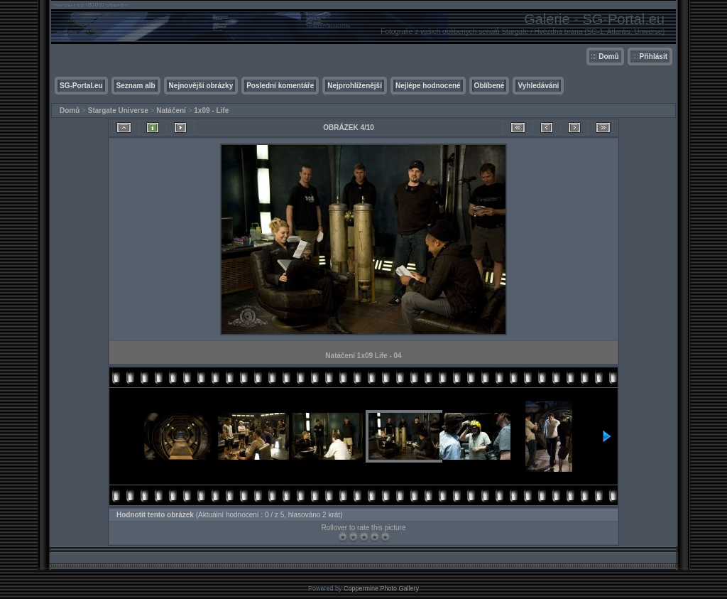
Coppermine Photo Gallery (381, 588)
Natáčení (171, 110)
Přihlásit (653, 56)
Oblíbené (489, 86)
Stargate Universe (118, 110)
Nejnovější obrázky (201, 86)
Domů (608, 56)
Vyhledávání (538, 86)
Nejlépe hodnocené (428, 86)
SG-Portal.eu (81, 86)
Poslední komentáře (280, 86)
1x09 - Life (211, 110)
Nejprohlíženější (354, 86)
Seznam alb (135, 86)
